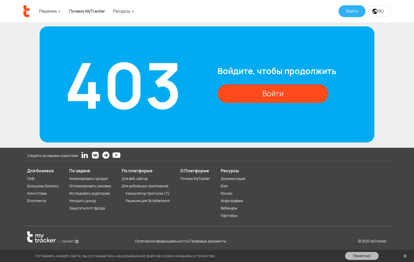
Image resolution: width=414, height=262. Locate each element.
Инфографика (232, 200)
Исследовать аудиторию (89, 193)
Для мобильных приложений (145, 186)
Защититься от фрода (87, 208)
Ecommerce (36, 200)
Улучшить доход (82, 200)
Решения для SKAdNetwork (148, 200)
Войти (273, 93)
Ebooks (226, 193)
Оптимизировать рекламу (90, 186)
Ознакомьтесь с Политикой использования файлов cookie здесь (277, 256)
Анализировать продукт (89, 178)
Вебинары (229, 208)
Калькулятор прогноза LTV (148, 193)
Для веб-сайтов (135, 178)
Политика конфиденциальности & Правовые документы (180, 241)
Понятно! (362, 256)
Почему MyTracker (87, 11)
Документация (233, 178)
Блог (224, 186)
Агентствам (37, 193)
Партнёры (229, 215)
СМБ (31, 178)
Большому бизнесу (43, 186)
